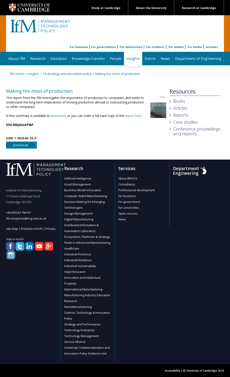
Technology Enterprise (79, 330)
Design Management (78, 213)
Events (150, 58)
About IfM (16, 58)
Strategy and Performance (82, 324)
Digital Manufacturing (78, 219)
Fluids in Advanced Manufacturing (87, 243)
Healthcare (71, 248)
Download (20, 145)
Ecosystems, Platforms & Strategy (87, 237)
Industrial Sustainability (80, 266)
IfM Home (16, 74)
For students (155, 47)
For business (79, 47)
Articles (180, 108)
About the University (151, 8)
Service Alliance (75, 342)
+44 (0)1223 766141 (18, 212)
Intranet (212, 47)
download (58, 116)
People (116, 58)
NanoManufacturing (78, 307)
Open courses (128, 213)
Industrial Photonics (77, 254)
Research (38, 58)
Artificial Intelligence (77, 178)
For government (129, 202)
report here (133, 116)
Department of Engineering (198, 58)
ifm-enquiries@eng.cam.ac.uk (26, 218)
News (165, 58)
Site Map (12, 229)
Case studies (185, 122)
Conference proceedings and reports (197, 131)
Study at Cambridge (105, 8)
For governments (103, 47)
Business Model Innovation (82, 190)
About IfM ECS (127, 178)
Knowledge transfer (88, 58)
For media (195, 47)
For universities (131, 47)
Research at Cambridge (199, 8)
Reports (180, 115)
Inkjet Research (74, 272)
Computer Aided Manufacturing (85, 196)
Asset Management (77, 184)
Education (58, 58)
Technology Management (81, 336)
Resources (183, 91)
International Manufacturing (83, 289)
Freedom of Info (32, 229)
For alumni (176, 47)
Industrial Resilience (78, 260)
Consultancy (126, 184)
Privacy (50, 229)
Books (179, 101)
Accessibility (172, 371)
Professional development (136, 190)
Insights (134, 58)
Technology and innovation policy (67, 74)
